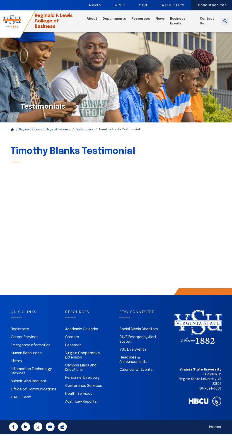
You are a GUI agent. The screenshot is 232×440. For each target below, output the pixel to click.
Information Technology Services (31, 377)
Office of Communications (33, 395)
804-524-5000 (210, 394)
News (164, 21)
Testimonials (84, 135)
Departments (118, 21)
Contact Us (209, 24)
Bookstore (20, 335)
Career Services (25, 343)
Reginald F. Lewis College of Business (61, 24)
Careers (72, 343)
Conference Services (83, 391)
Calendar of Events (136, 375)
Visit (120, 5)
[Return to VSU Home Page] (12, 135)
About (96, 21)
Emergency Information (31, 351)
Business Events (182, 24)
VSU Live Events (133, 355)
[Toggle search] (225, 24)
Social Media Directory (139, 335)
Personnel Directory (82, 383)
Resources (145, 21)
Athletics (173, 5)
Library (16, 367)
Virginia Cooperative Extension (82, 361)
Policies (215, 432)
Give (144, 5)
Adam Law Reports (81, 407)
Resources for (212, 5)
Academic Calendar (81, 335)
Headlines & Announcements (133, 365)
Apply (95, 5)
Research (73, 351)
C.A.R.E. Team (21, 403)
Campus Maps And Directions (81, 373)
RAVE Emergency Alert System (138, 345)
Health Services (78, 399)
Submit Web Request (29, 387)
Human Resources (26, 359)
